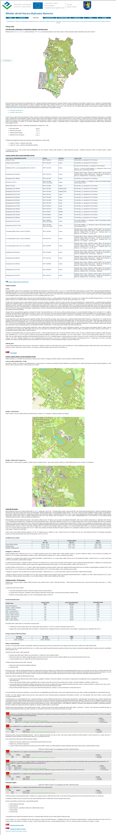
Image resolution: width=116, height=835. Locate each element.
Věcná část (36, 17)
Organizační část (49, 17)
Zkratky (104, 17)
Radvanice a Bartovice (19, 31)
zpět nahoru (7, 60)
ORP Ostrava (38, 31)
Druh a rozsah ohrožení (82, 21)
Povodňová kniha (63, 17)
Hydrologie (58, 21)
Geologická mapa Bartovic (16, 112)
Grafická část (76, 17)
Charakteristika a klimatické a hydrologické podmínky (20, 21)
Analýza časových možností (69, 21)
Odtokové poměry (50, 21)
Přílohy (91, 17)
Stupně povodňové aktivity (16, 829)
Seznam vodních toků (39, 21)
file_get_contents (21, 722)
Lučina (59, 291)
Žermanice (35, 511)
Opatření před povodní (94, 21)
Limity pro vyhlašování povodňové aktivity (16, 831)
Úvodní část (22, 17)
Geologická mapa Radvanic (16, 110)
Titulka (10, 17)
